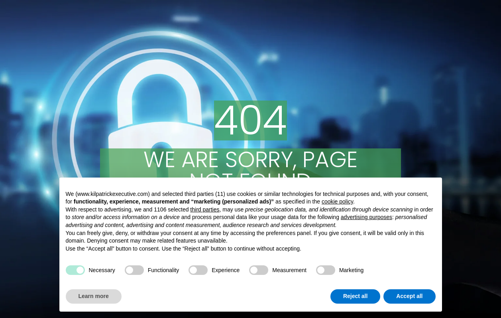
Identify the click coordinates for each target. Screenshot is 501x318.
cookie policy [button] (337, 201)
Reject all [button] (355, 296)
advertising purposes (366, 217)
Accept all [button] (409, 296)
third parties (204, 209)
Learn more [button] (94, 296)
